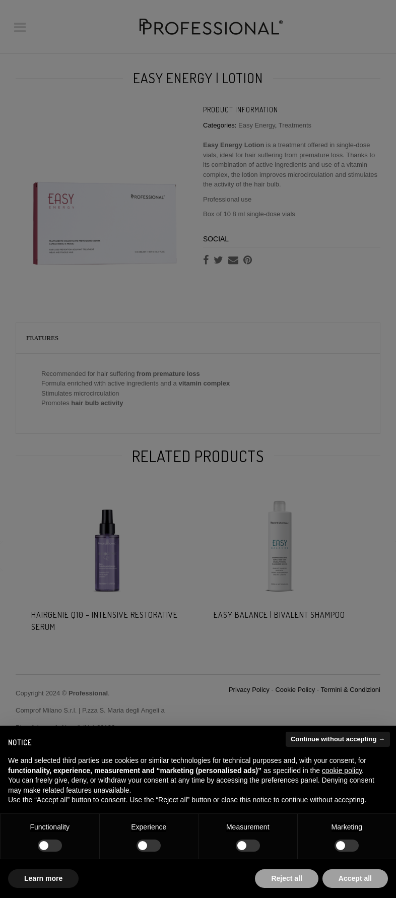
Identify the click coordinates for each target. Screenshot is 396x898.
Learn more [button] (43, 878)
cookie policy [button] (342, 770)
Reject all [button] (286, 878)
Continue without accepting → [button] (338, 739)
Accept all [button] (355, 878)
